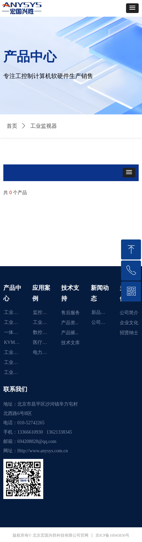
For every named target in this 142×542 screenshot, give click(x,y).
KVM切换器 (15, 342)
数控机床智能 (44, 332)
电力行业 (42, 352)
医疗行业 (42, 342)
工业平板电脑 (15, 322)
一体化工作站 (15, 332)
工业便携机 (15, 362)
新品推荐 (100, 312)
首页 (12, 126)
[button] (132, 8)
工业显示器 (15, 312)
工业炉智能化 (44, 322)
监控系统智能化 (44, 312)
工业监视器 (15, 352)
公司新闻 (100, 322)
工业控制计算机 (15, 372)
